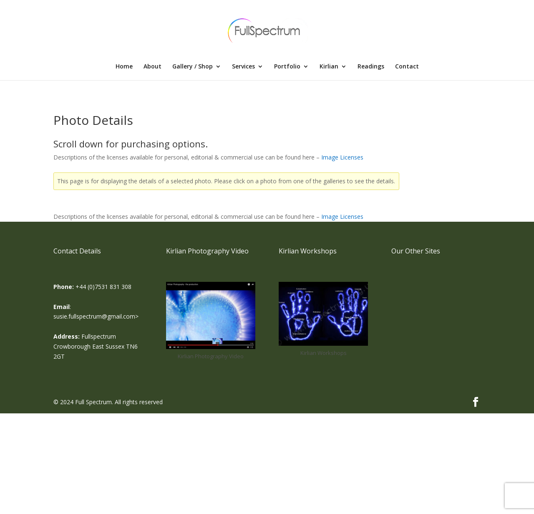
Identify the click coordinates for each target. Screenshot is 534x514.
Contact (407, 66)
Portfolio (287, 66)
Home (124, 66)
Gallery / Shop (192, 66)
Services (243, 66)
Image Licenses (342, 157)
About (152, 66)
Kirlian (329, 66)
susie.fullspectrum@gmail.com (94, 316)
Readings (371, 66)
